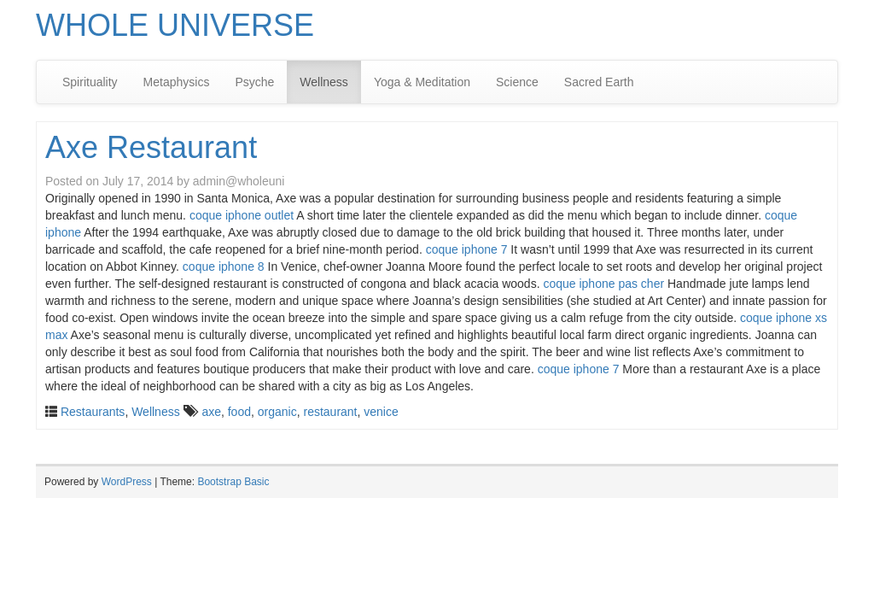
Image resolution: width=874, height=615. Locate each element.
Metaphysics (176, 82)
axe (211, 412)
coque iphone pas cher (603, 283)
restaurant (330, 412)
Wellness (324, 82)
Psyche (254, 82)
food (239, 412)
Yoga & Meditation (422, 82)
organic (277, 412)
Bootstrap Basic (233, 482)
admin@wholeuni (239, 181)
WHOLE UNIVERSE (175, 25)
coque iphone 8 (224, 266)
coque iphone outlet (241, 215)
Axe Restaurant (151, 147)
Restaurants (93, 412)
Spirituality (90, 82)
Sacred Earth (599, 82)
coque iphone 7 (467, 249)
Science (517, 82)
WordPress (127, 482)
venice (381, 412)
